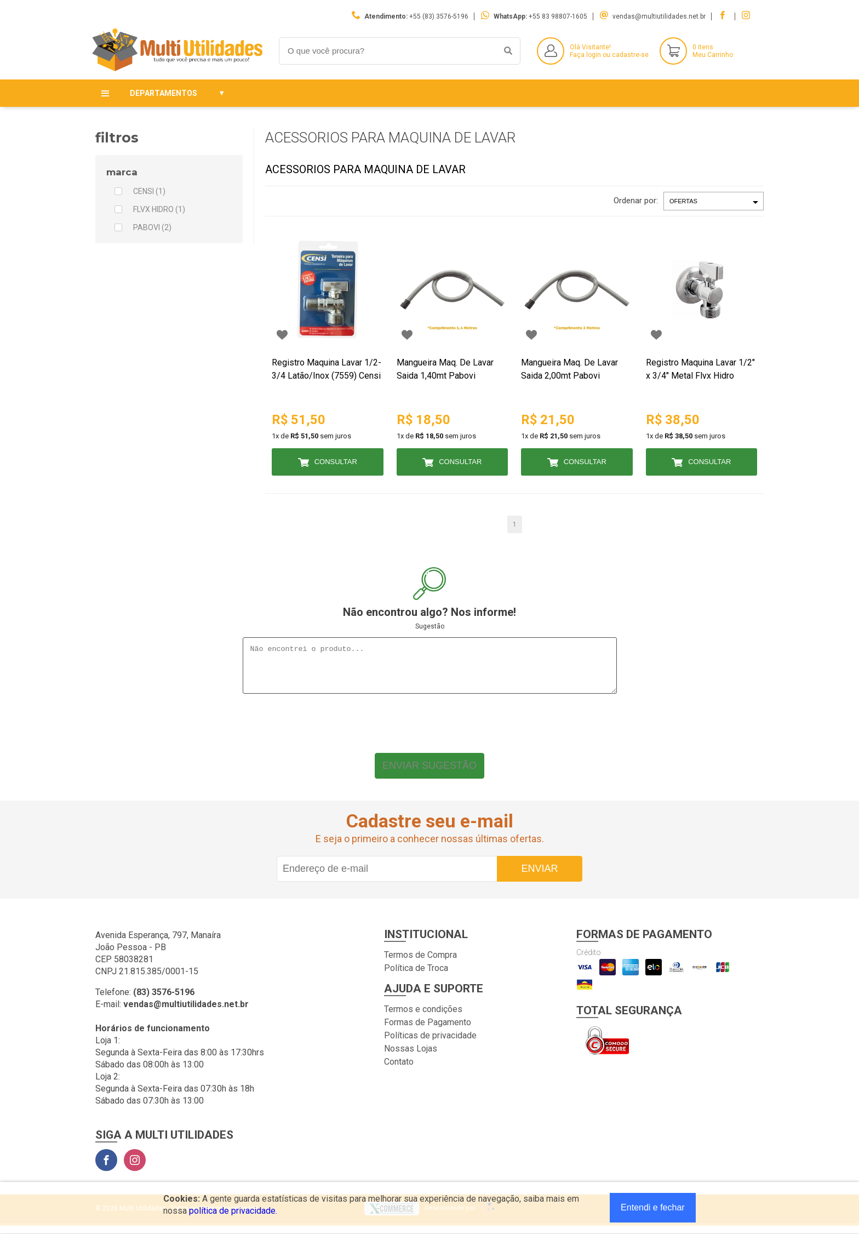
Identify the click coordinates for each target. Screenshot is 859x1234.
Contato (399, 1070)
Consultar (335, 462)
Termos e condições (423, 1017)
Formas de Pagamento (427, 1030)
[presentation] (429, 728)
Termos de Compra (420, 963)
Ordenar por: (636, 200)
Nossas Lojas (410, 1057)
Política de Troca (416, 976)
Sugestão (429, 626)
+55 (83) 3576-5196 (438, 16)
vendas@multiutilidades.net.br (659, 16)
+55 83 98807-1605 (558, 16)
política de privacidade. (233, 1211)
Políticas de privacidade (430, 1043)
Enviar (539, 876)
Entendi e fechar (653, 1207)
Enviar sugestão (429, 773)
